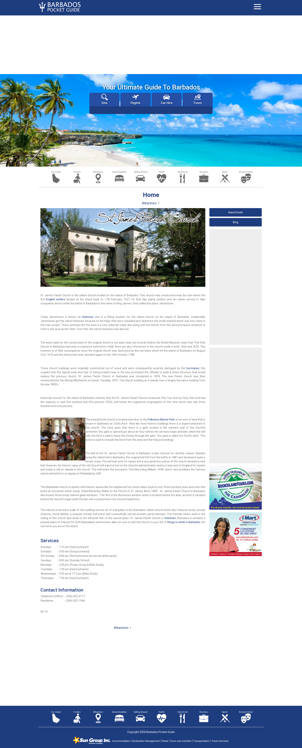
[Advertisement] (151, 44)
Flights (135, 99)
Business (204, 172)
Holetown (88, 316)
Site (104, 99)
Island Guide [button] (235, 212)
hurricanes (192, 368)
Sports (225, 172)
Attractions (98, 172)
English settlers (55, 299)
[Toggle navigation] (257, 7)
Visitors (77, 172)
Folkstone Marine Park (161, 419)
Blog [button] (235, 222)
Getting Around (140, 172)
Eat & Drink (183, 172)
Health (161, 172)
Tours (197, 99)
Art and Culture (246, 172)
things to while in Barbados (183, 522)
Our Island (56, 172)
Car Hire (166, 99)
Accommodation (119, 172)
